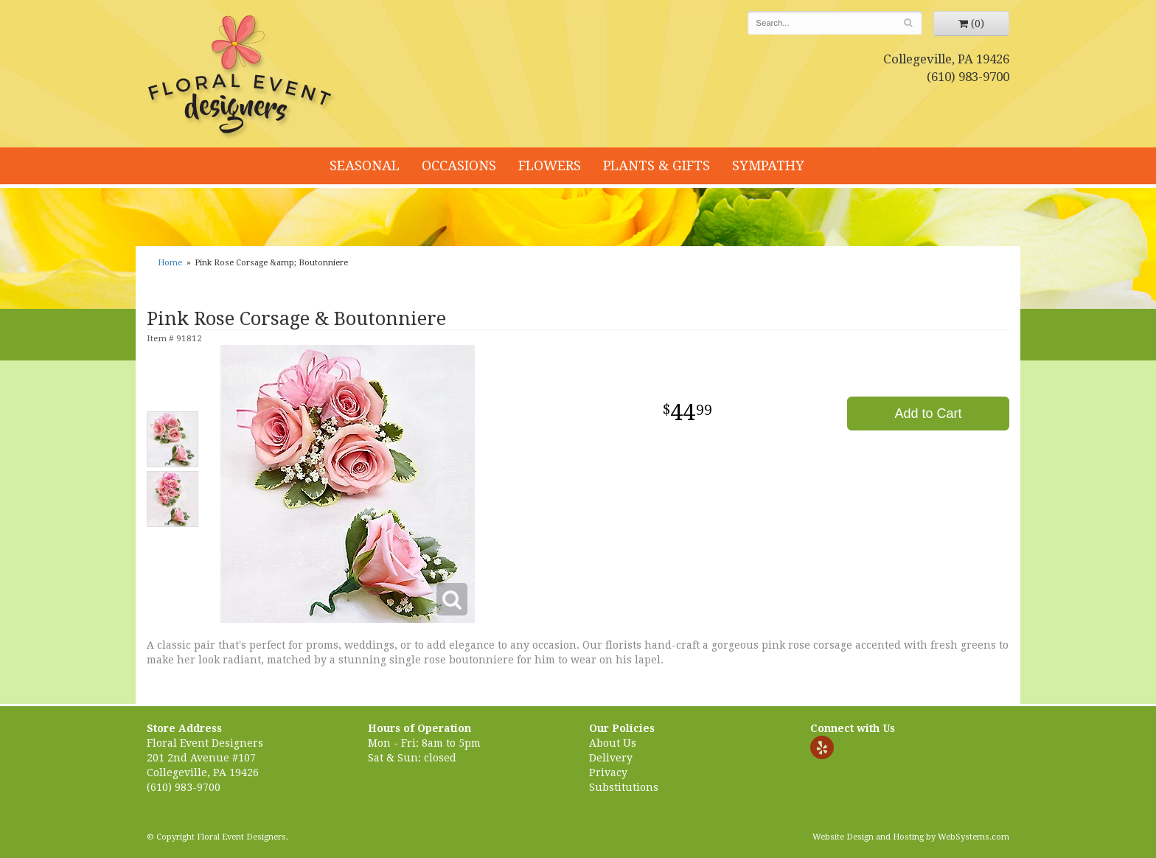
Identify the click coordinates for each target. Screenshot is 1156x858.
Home (170, 263)
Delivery (611, 758)
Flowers (549, 165)
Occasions (459, 165)
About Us (612, 743)
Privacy (608, 772)
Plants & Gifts (656, 165)
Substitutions (623, 787)
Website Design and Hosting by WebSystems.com (910, 837)
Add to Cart (927, 413)
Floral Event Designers (242, 77)
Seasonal (365, 165)
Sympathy (768, 165)
